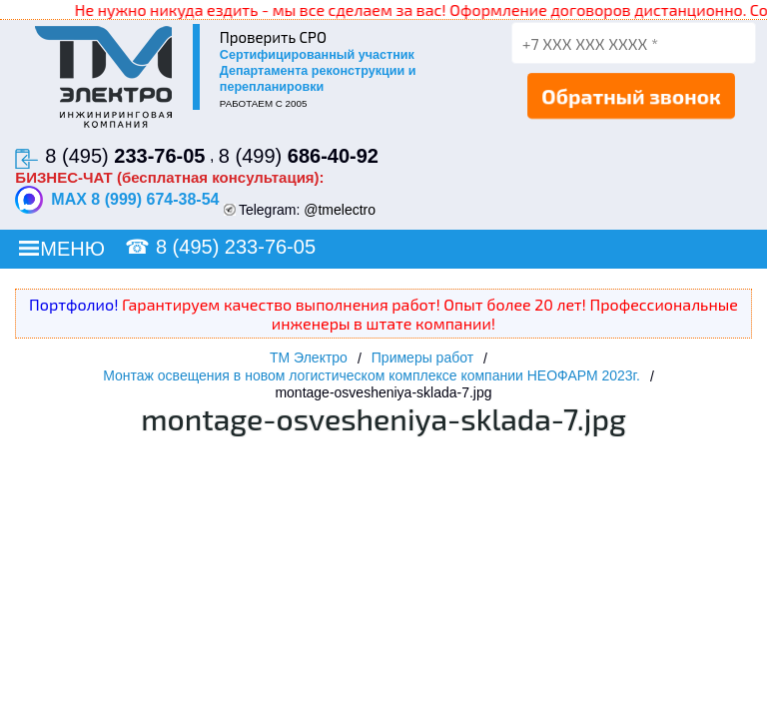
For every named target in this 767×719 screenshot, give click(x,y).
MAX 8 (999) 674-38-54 (117, 200)
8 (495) (125, 156)
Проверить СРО (273, 37)
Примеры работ (422, 357)
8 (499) (299, 156)
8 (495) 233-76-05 (236, 247)
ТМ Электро (309, 357)
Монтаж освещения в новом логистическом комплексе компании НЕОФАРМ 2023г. (371, 375)
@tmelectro (340, 210)
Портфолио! (73, 304)
